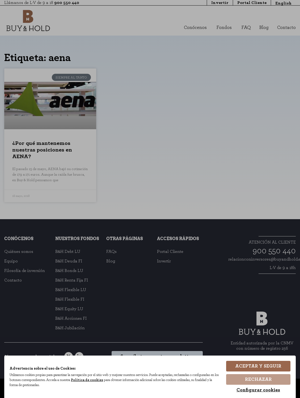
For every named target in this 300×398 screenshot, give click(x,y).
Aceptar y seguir (258, 366)
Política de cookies (87, 380)
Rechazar (258, 379)
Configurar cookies (258, 390)
